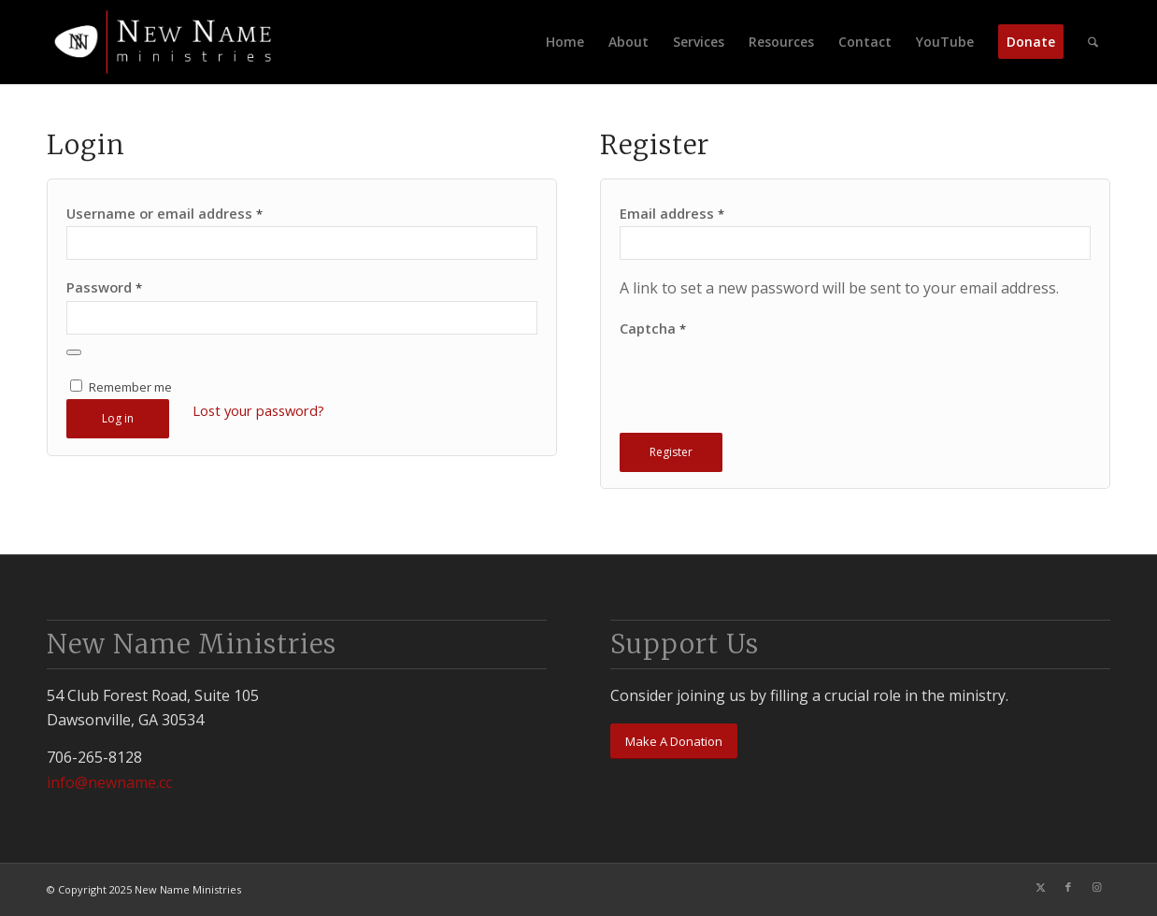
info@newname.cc (109, 782)
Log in (118, 418)
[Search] (1093, 42)
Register (671, 452)
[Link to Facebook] (1068, 887)
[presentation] (762, 389)
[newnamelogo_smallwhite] (170, 42)
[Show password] (73, 352)
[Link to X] (1040, 887)
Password (104, 287)
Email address (672, 213)
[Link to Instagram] (1096, 887)
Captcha (653, 328)
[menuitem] (565, 42)
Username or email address (164, 213)
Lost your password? (258, 410)
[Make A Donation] (673, 741)
